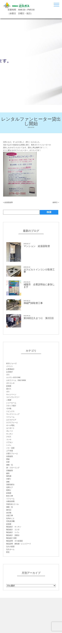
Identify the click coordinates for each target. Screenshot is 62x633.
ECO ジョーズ (11, 363)
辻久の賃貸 (10, 546)
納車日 (55, 202)
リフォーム (10, 417)
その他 (8, 408)
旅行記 (8, 510)
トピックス (10, 411)
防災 (8, 552)
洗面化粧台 (10, 484)
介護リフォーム (12, 453)
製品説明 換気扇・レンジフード (18, 544)
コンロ (8, 439)
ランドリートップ (12, 414)
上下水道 (9, 451)
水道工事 (9, 515)
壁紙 (8, 459)
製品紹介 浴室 (11, 538)
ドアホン (9, 442)
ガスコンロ (10, 383)
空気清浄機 (10, 521)
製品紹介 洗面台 (12, 535)
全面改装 (9, 456)
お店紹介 (9, 372)
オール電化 (10, 425)
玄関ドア (9, 487)
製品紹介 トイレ (12, 532)
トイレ (8, 445)
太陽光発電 (10, 501)
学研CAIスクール (12, 504)
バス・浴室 (10, 448)
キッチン (9, 434)
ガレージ (9, 431)
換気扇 (8, 476)
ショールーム (11, 403)
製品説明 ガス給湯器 (14, 541)
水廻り (8, 479)
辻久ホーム (10, 549)
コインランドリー (12, 397)
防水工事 (9, 496)
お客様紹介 (10, 369)
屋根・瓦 (9, 465)
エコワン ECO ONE (13, 377)
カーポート (10, 428)
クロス (8, 437)
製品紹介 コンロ (12, 529)
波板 (8, 482)
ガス (8, 374)
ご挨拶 (8, 400)
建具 (8, 473)
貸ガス (8, 389)
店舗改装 (9, 470)
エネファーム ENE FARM (16, 380)
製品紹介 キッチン (13, 527)
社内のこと (10, 518)
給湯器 (8, 386)
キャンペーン (11, 394)
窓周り (8, 490)
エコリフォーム (12, 422)
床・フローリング (12, 468)
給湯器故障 (8, 202)
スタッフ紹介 (11, 405)
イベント (9, 366)
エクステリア (11, 420)
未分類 (8, 513)
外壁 (8, 462)
